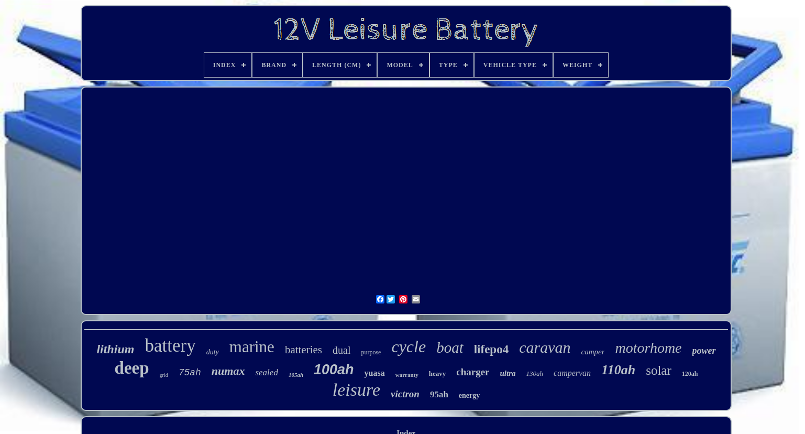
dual (341, 350)
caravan (544, 347)
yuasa (375, 372)
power (704, 350)
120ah (690, 373)
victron (405, 393)
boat (450, 347)
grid (164, 375)
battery (170, 345)
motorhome (648, 348)
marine (251, 347)
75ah (190, 372)
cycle (408, 346)
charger (472, 371)
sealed (266, 372)
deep (132, 368)
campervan (572, 372)
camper (592, 352)
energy (469, 395)
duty (212, 352)
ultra (508, 373)
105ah (296, 375)
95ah (439, 394)
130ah (535, 373)
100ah (334, 369)
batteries (303, 349)
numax (228, 370)
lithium (115, 349)
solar (658, 370)
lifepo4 (491, 349)
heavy (437, 373)
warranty (406, 375)
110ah (618, 369)
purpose (371, 352)
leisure (356, 389)
